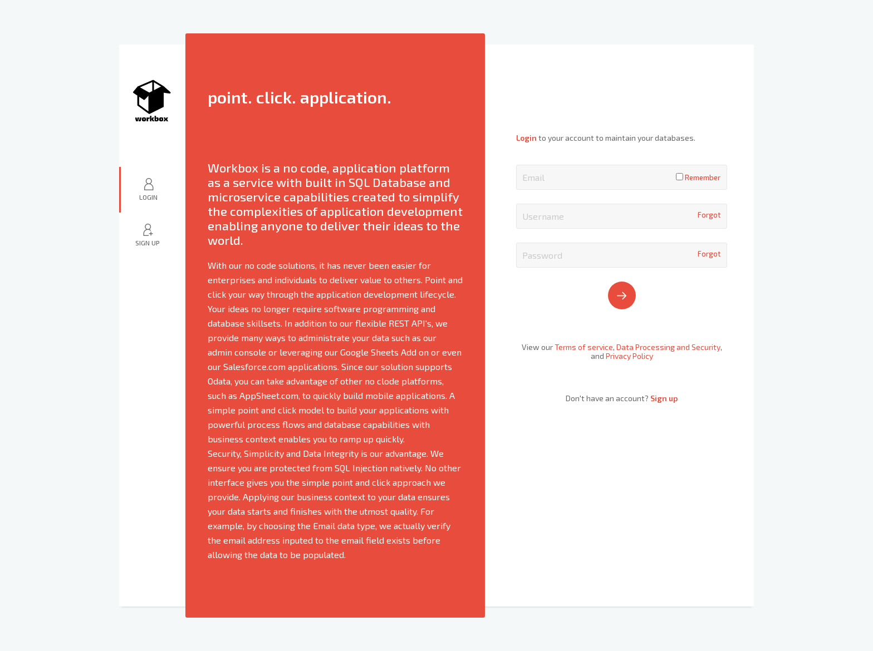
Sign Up (147, 242)
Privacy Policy (629, 356)
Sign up (664, 398)
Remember (698, 177)
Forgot (709, 214)
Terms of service (584, 347)
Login (148, 197)
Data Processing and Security (668, 347)
